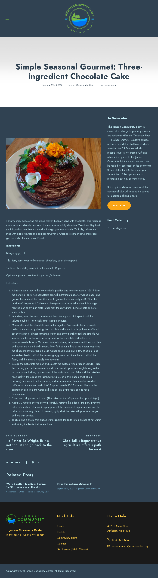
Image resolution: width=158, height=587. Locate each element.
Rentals (61, 541)
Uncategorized (119, 237)
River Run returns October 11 (74, 493)
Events (60, 535)
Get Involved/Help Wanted (72, 558)
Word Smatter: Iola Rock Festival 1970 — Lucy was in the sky (26, 494)
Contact (61, 553)
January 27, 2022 (52, 94)
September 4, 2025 (15, 500)
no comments (108, 94)
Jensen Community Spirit (81, 94)
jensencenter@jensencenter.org (130, 555)
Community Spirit (67, 547)
